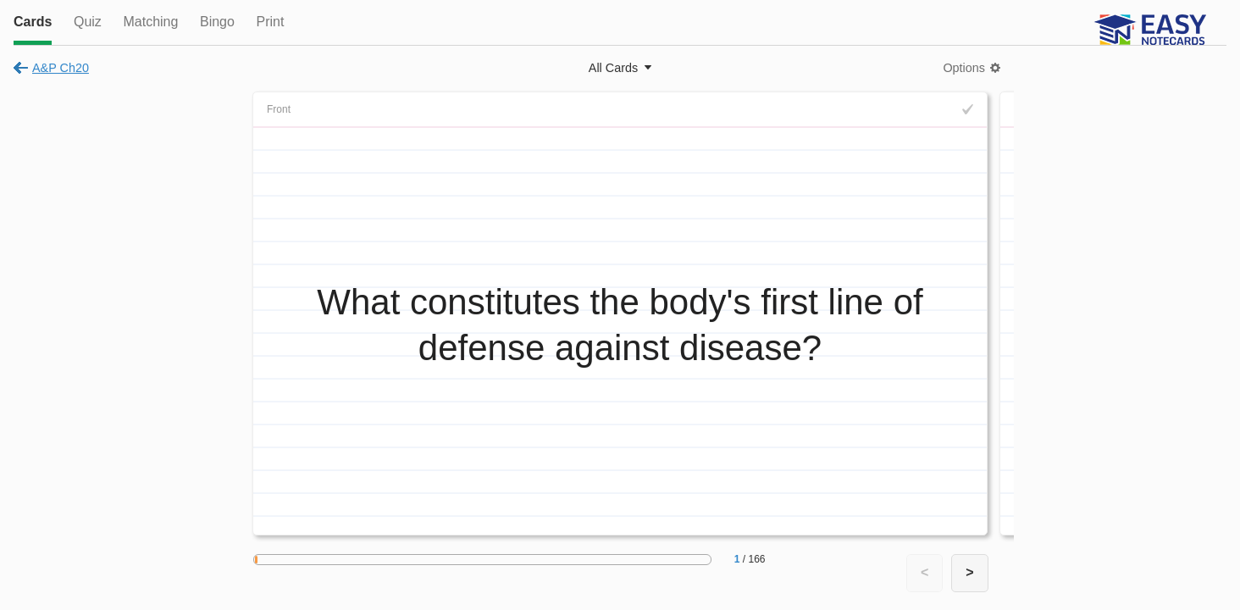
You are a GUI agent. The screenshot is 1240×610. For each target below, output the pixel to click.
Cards (33, 21)
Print (270, 21)
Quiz (88, 21)
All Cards (613, 68)
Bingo (217, 21)
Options (964, 68)
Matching (150, 21)
